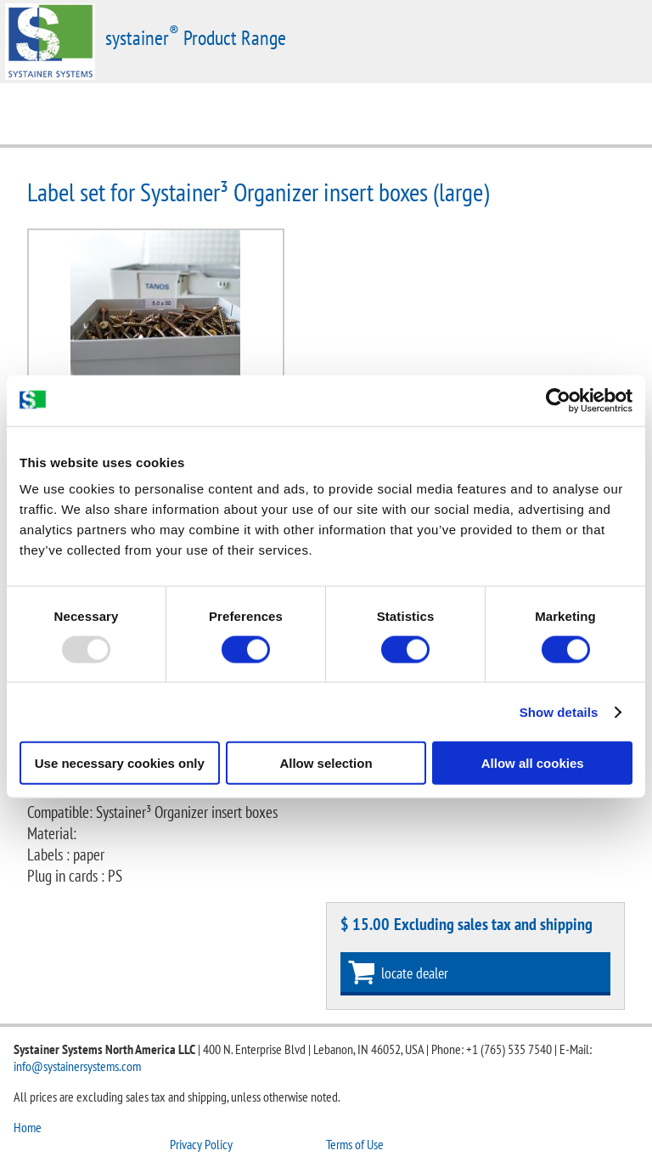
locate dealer (414, 973)
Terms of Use (355, 1144)
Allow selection (325, 763)
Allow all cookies (532, 763)
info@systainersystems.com (77, 1065)
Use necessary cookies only (120, 763)
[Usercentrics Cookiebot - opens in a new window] (558, 400)
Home (28, 1127)
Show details (559, 711)
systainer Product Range (195, 38)
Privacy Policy (201, 1144)
